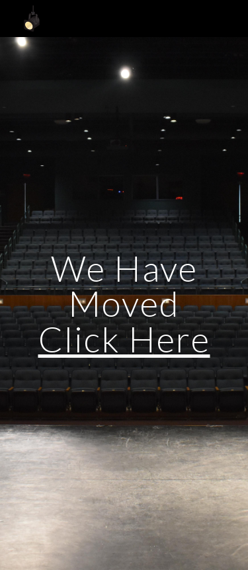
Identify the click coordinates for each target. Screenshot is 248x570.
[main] (124, 303)
